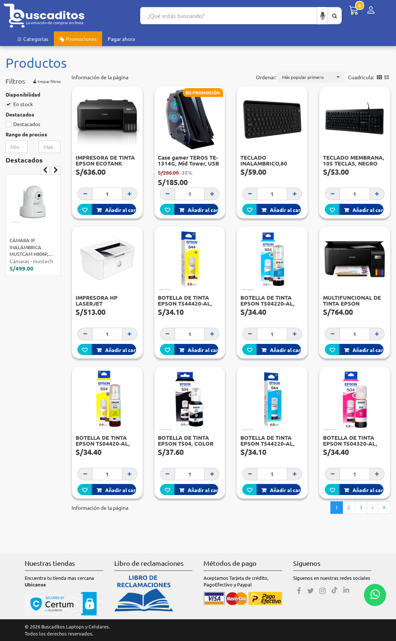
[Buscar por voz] (322, 15)
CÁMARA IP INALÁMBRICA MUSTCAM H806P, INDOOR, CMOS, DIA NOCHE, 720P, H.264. (32, 247)
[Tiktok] (334, 591)
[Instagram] (323, 591)
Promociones (78, 38)
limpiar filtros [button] (45, 80)
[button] (311, 77)
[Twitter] (311, 591)
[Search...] (228, 15)
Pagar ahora (121, 38)
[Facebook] (299, 591)
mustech (43, 261)
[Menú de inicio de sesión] (371, 10)
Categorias (32, 38)
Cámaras (19, 261)
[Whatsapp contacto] (375, 595)
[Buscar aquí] (334, 15)
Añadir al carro (116, 209)
